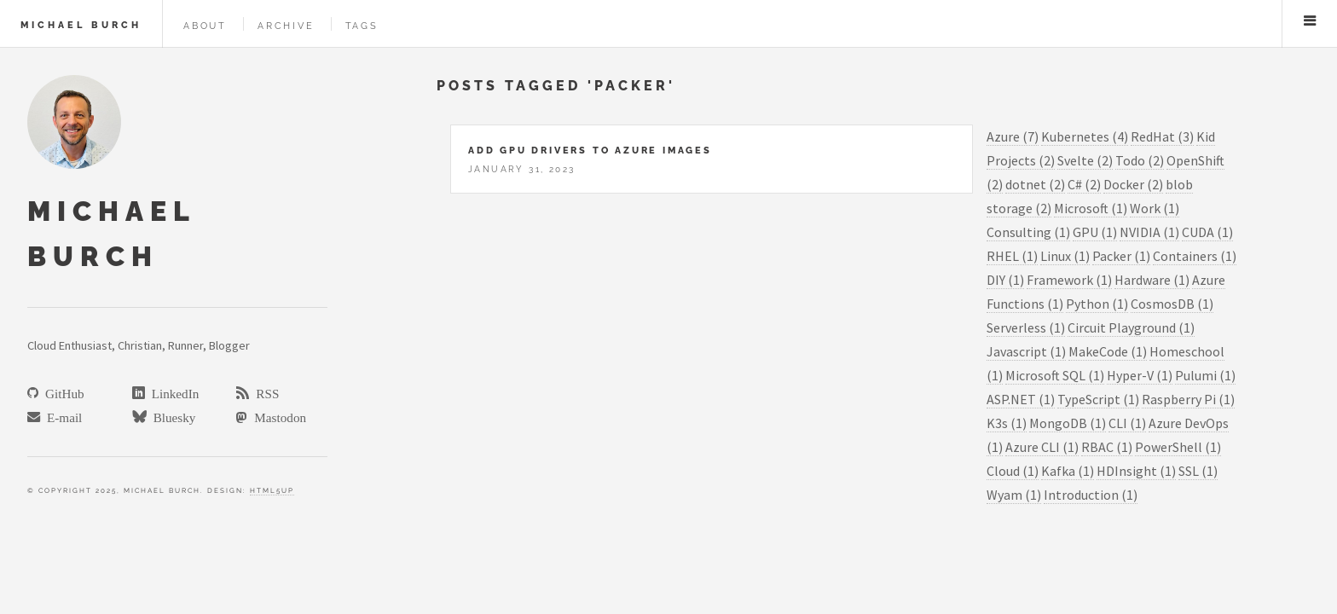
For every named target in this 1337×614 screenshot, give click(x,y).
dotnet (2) (1035, 184)
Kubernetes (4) (1084, 136)
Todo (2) (1139, 160)
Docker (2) (1133, 184)
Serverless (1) (1026, 327)
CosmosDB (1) (1172, 303)
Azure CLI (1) (1042, 446)
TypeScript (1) (1098, 399)
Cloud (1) (1013, 470)
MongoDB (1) (1067, 423)
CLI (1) (1127, 423)
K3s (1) (1007, 423)
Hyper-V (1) (1139, 375)
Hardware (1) (1151, 279)
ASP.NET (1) (1021, 399)
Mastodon (276, 416)
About (205, 26)
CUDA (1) (1207, 231)
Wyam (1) (1014, 494)
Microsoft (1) (1090, 208)
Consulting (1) (1028, 231)
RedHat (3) (1162, 136)
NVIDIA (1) (1149, 231)
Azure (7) (1013, 136)
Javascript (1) (1026, 351)
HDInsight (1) (1136, 470)
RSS (264, 392)
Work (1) (1154, 208)
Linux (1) (1065, 255)
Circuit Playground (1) (1131, 327)
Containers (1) (1194, 255)
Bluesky (171, 416)
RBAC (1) (1106, 446)
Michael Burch (81, 25)
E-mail (61, 416)
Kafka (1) (1067, 470)
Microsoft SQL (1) (1054, 375)
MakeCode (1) (1107, 351)
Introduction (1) (1090, 494)
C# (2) (1084, 184)
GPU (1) (1095, 231)
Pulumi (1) (1205, 375)
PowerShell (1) (1178, 446)
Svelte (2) (1085, 160)
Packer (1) (1121, 255)
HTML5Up (272, 490)
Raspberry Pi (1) (1188, 399)
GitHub (61, 392)
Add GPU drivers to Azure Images (590, 150)
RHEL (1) (1012, 255)
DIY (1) (1005, 279)
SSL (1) (1198, 470)
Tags (362, 26)
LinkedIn (172, 392)
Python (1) (1097, 303)
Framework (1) (1069, 279)
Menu (1309, 20)
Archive (286, 26)
